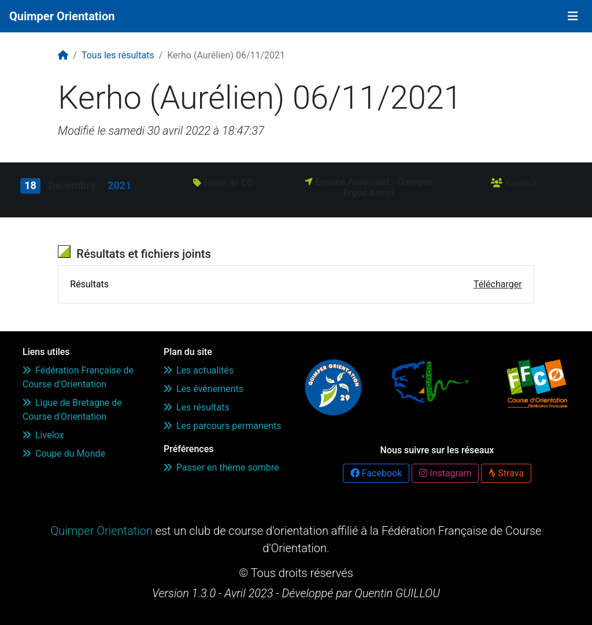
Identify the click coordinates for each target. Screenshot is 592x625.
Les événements (203, 388)
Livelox (43, 435)
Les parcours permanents (223, 425)
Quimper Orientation (61, 16)
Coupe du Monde (64, 453)
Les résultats (196, 407)
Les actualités (199, 370)
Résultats (89, 284)
